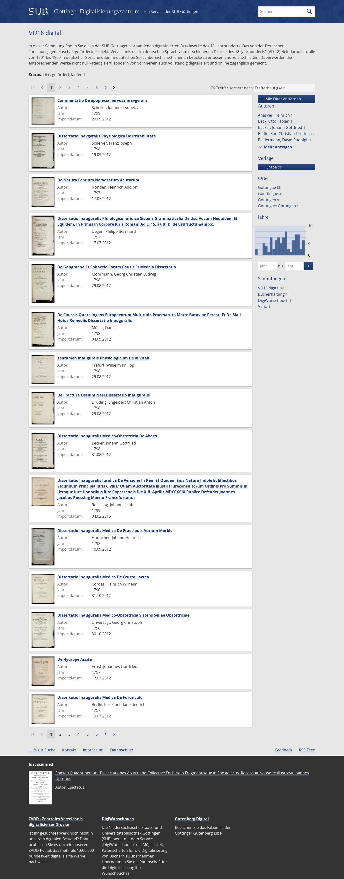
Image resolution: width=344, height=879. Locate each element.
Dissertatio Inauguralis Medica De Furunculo (100, 697)
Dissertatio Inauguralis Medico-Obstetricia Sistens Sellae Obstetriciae (123, 615)
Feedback (283, 750)
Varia (264, 306)
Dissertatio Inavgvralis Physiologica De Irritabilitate (106, 136)
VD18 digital (271, 288)
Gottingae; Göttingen (278, 205)
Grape (270, 167)
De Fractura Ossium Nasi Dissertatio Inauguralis (103, 395)
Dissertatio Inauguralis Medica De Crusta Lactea (103, 577)
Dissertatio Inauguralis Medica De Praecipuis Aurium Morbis (114, 530)
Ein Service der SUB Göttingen (171, 11)
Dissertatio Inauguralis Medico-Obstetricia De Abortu (108, 436)
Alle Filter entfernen (279, 99)
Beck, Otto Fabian (275, 121)
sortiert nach (241, 88)
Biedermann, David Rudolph (285, 139)
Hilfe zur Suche (42, 750)
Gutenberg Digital (192, 818)
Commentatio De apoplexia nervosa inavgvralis (102, 100)
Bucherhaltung (273, 294)
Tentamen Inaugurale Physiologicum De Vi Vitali (103, 358)
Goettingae (270, 193)
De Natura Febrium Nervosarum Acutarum (98, 180)
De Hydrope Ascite (74, 659)
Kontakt (69, 750)
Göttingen (268, 199)
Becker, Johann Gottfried (281, 127)
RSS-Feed (307, 750)
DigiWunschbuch (274, 300)
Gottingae (269, 187)
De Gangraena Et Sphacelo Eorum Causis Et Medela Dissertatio (116, 267)
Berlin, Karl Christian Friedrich (286, 133)
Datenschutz (121, 750)
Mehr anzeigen (274, 147)
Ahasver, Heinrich (275, 115)
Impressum (93, 750)
